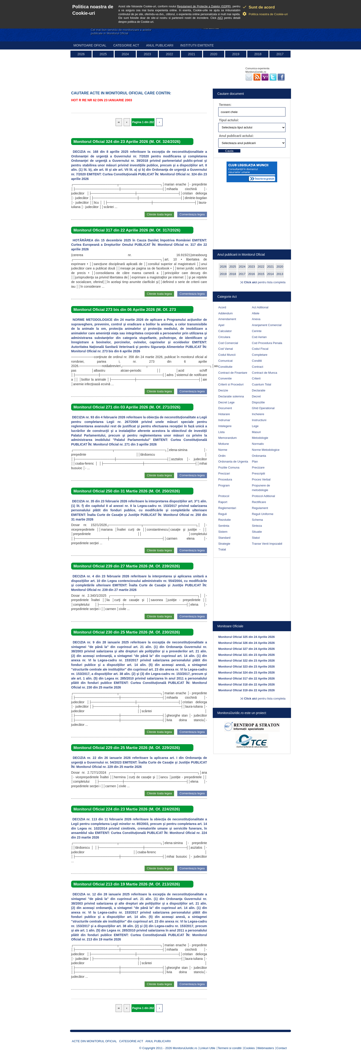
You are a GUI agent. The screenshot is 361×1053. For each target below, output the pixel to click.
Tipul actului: (229, 120)
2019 (235, 54)
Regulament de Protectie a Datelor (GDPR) (204, 6)
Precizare (258, 467)
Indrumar (224, 420)
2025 (103, 54)
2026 (80, 54)
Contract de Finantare (232, 372)
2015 (261, 274)
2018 (257, 54)
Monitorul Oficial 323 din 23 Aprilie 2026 (246, 666)
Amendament (227, 319)
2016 (251, 274)
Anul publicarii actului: (236, 136)
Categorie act (126, 45)
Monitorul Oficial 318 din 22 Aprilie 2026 (246, 684)
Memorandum (227, 438)
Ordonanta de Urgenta (233, 461)
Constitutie (225, 366)
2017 (279, 54)
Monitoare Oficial (89, 45)
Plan (255, 461)
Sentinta (223, 525)
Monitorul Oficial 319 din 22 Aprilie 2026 (246, 690)
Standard (224, 537)
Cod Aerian (259, 337)
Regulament (260, 508)
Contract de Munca (264, 372)
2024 (125, 54)
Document (225, 408)
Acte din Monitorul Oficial (94, 1041)
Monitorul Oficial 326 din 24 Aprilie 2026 (246, 643)
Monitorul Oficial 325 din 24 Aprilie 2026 (246, 637)
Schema (257, 519)
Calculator (225, 331)
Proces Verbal (261, 479)
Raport (222, 502)
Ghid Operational (263, 408)
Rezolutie (224, 519)
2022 (169, 54)
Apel (221, 325)
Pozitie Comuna (228, 467)
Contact (282, 1048)
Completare (259, 354)
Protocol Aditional (263, 496)
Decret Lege (226, 402)
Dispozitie (258, 402)
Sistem (222, 531)
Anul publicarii (159, 45)
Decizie (223, 390)
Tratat (222, 549)
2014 (270, 274)
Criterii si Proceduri (231, 384)
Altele (255, 313)
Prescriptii (258, 473)
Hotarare (224, 414)
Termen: (225, 105)
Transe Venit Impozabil (267, 543)
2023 (147, 54)
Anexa (256, 319)
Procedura (225, 479)
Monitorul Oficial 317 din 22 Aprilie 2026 (246, 678)
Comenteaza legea (192, 214)
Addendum (225, 313)
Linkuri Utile (207, 1048)
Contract (257, 366)
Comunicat (225, 360)
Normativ (258, 444)
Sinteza (257, 525)
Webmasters (265, 1048)
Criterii (256, 378)
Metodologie (260, 438)
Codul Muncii (227, 354)
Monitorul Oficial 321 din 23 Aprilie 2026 (246, 655)
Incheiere (258, 414)
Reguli (222, 514)
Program (224, 485)
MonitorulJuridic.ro (185, 1048)
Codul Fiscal (260, 348)
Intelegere (225, 426)
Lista (221, 432)
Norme (222, 449)
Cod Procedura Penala (267, 343)
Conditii (257, 360)
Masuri (256, 432)
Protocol (223, 496)
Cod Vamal (225, 348)
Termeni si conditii (230, 1048)
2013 (280, 274)
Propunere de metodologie (261, 488)
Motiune (223, 444)
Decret (256, 396)
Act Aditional (260, 307)
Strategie (224, 543)
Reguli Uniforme (262, 514)
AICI (220, 18)
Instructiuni (259, 420)
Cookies (249, 1048)
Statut (256, 537)
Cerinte (257, 331)
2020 (213, 54)
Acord (222, 307)
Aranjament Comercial (267, 325)
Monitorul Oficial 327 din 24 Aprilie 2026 (246, 649)
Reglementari (227, 508)
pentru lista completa (264, 282)
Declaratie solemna (231, 396)
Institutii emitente (197, 45)
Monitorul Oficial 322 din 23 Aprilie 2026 (246, 660)
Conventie (225, 378)
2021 (191, 54)
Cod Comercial (228, 343)
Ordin (222, 455)
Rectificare (259, 502)
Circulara (224, 337)
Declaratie (258, 390)
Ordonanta (259, 455)
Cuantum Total (261, 384)
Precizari (224, 473)
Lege (255, 426)
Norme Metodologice (265, 449)
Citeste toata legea (159, 214)
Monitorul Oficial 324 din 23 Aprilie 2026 (246, 672)
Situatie (257, 531)
